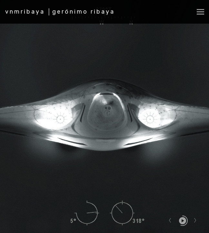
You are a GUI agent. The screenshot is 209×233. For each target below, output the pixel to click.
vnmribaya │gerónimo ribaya (60, 11)
